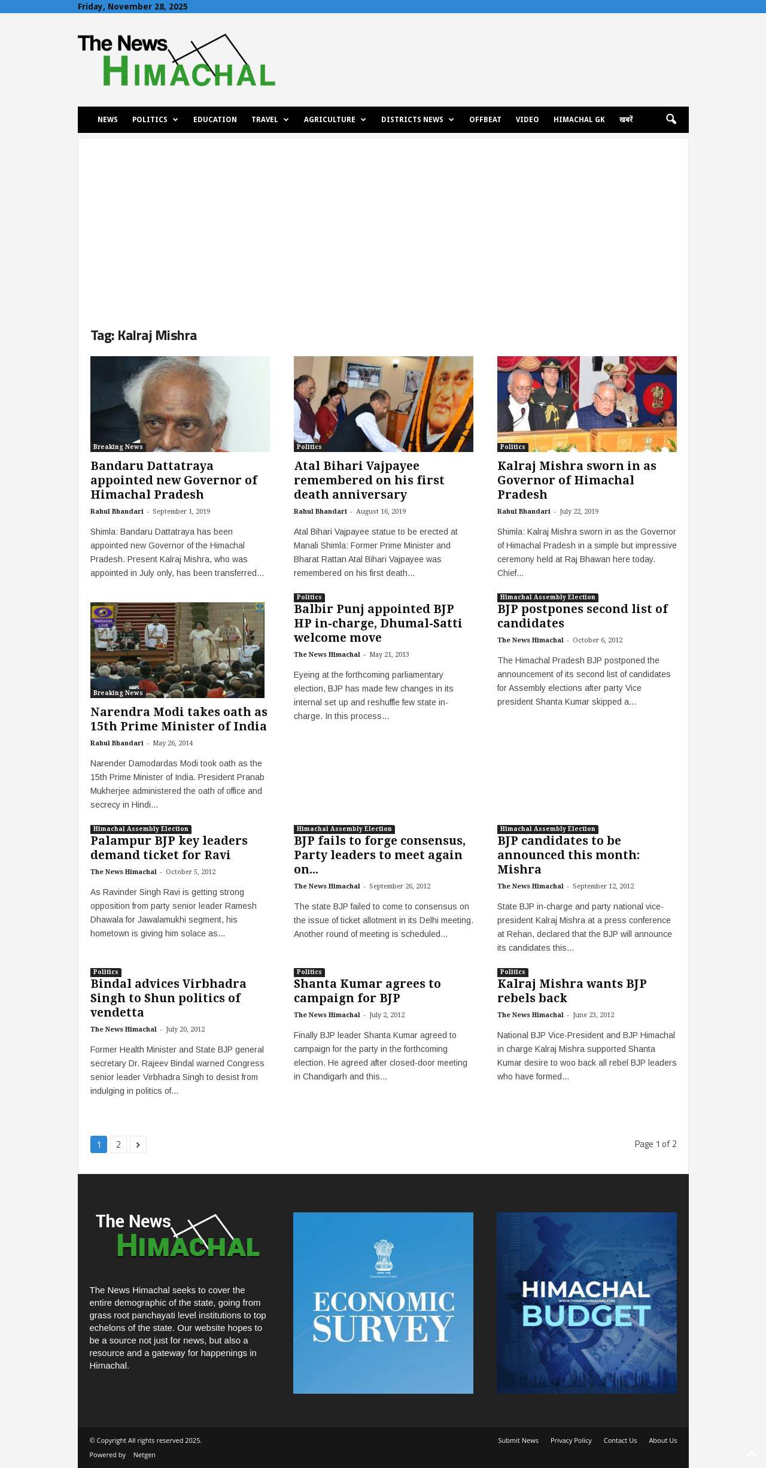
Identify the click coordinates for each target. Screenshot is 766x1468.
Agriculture (335, 120)
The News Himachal (327, 655)
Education (215, 120)
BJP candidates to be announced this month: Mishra (568, 855)
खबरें (626, 120)
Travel (270, 120)
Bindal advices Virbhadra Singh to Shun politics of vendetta (168, 998)
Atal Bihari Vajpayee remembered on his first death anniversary (369, 480)
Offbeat (485, 120)
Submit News (518, 1440)
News (108, 120)
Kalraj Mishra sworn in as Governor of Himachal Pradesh (576, 480)
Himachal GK (579, 120)
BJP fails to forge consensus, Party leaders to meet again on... (380, 855)
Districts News (417, 120)
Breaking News (118, 447)
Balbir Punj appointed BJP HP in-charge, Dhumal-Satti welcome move (378, 623)
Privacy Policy (571, 1440)
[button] (671, 120)
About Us (663, 1440)
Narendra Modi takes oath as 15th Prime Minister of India (179, 719)
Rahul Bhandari (117, 511)
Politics (155, 120)
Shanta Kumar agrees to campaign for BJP (367, 991)
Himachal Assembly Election (547, 597)
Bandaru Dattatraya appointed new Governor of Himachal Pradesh (173, 480)
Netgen (144, 1454)
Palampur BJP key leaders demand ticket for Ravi (169, 848)
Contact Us (620, 1440)
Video (527, 120)
